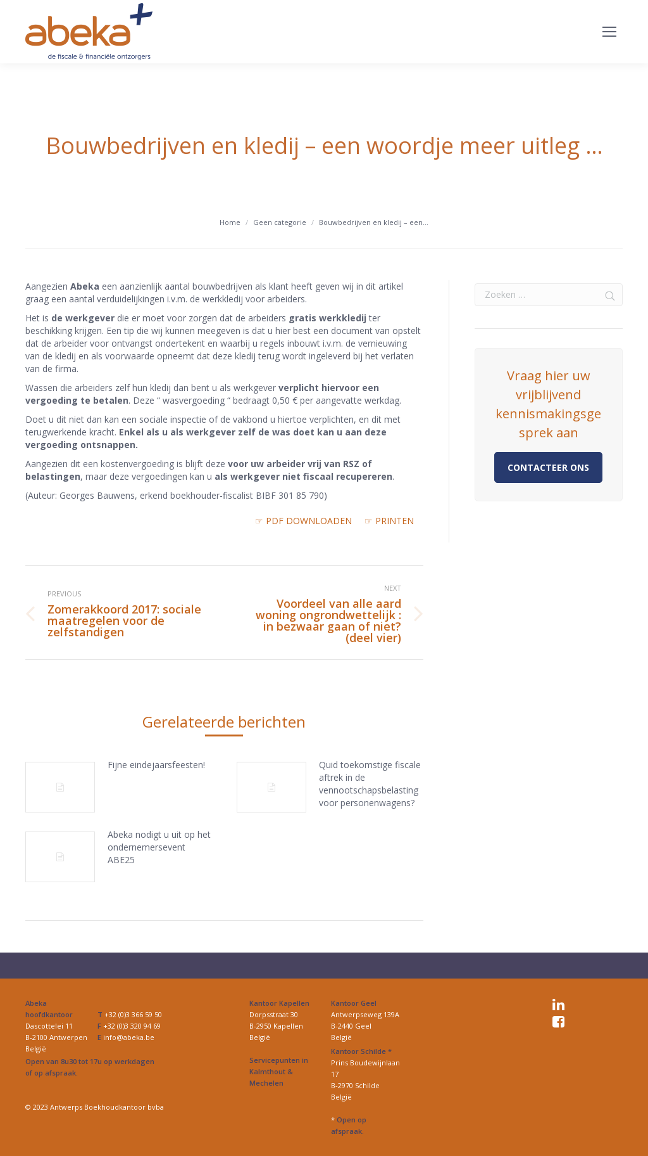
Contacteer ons (548, 467)
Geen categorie (279, 222)
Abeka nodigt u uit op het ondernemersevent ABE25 (159, 847)
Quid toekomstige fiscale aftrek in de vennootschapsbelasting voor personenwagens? (370, 784)
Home (230, 222)
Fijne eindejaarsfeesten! (156, 765)
